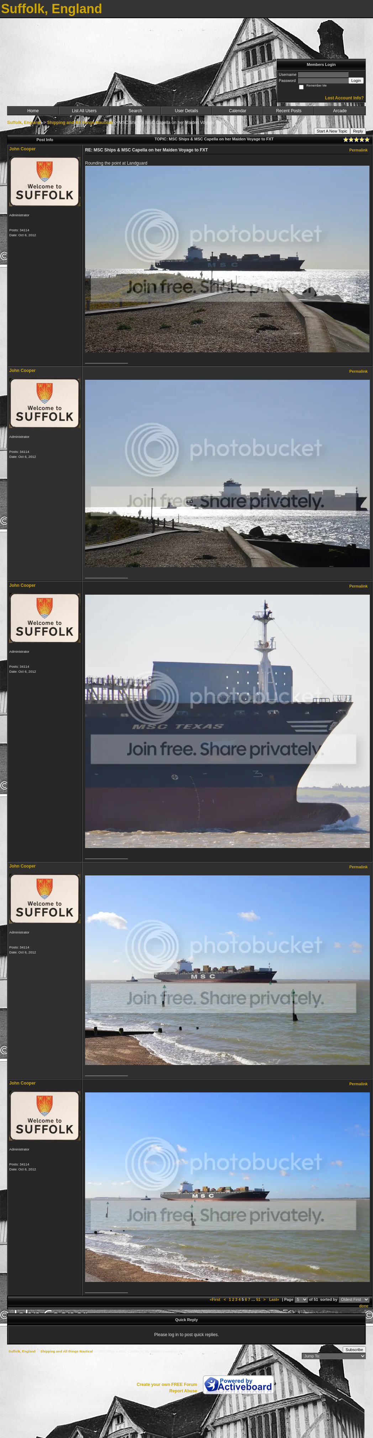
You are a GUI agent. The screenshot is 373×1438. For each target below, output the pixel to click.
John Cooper (22, 148)
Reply (358, 131)
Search (135, 110)
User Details (186, 110)
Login (356, 80)
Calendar (237, 110)
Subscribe (354, 1350)
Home (33, 110)
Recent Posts (288, 110)
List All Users (84, 110)
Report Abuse (183, 1390)
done (363, 1306)
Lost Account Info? (344, 97)
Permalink (358, 150)
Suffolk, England (24, 122)
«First (215, 1299)
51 (258, 1299)
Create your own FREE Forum (167, 1384)
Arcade (340, 110)
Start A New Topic (332, 131)
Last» (274, 1299)
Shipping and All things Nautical (79, 122)
